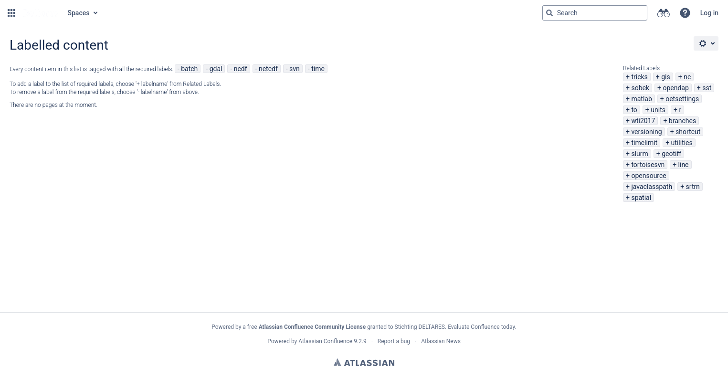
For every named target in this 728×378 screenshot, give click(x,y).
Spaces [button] (79, 13)
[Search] (549, 13)
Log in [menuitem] (709, 13)
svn (294, 69)
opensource (648, 175)
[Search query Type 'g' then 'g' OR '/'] (594, 13)
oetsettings (682, 99)
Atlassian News (441, 341)
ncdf (240, 69)
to (634, 110)
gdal (216, 69)
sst (706, 88)
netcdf (268, 69)
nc (687, 77)
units (658, 110)
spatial (641, 197)
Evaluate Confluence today (481, 327)
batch (189, 69)
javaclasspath (651, 186)
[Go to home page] (40, 13)
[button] (11, 12)
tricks (639, 77)
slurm (639, 154)
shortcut (687, 132)
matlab (641, 99)
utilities (682, 143)
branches (682, 121)
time (318, 69)
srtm (693, 186)
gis (665, 77)
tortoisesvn (648, 164)
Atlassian (364, 362)
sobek (640, 88)
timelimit (644, 143)
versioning (646, 132)
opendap (675, 88)
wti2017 (643, 121)
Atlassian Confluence (325, 341)
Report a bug (394, 341)
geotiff (671, 154)
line (683, 164)
